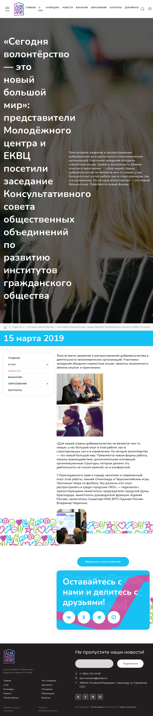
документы (132, 7)
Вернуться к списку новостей (103, 561)
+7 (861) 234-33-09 (88, 673)
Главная (31, 7)
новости (67, 7)
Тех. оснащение (49, 680)
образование (99, 7)
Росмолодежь (97, 707)
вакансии (82, 7)
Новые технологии (127, 707)
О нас (41, 9)
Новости (17, 327)
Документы (47, 685)
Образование (48, 693)
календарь (52, 7)
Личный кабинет (11, 697)
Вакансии (46, 697)
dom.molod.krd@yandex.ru (91, 678)
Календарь (9, 689)
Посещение (47, 689)
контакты (116, 7)
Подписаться (130, 663)
